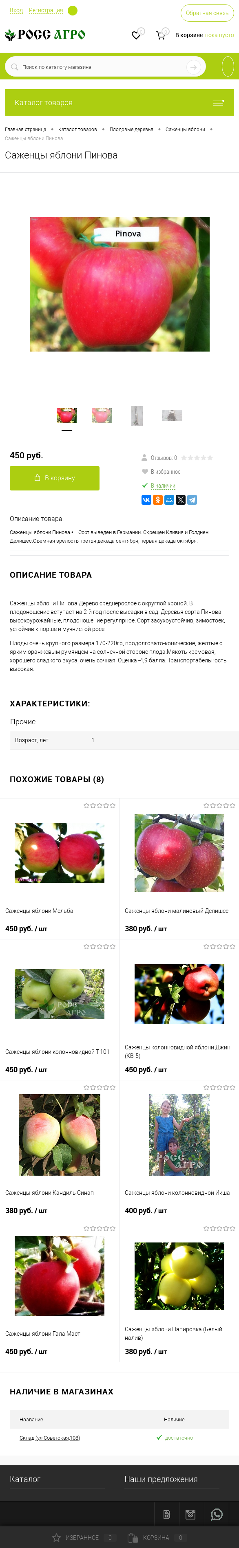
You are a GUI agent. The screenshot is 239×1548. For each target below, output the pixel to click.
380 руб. (146, 928)
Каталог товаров (119, 102)
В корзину (55, 478)
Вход (16, 10)
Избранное (84, 1538)
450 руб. (26, 455)
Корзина (157, 1538)
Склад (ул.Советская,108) (50, 1438)
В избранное (161, 471)
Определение (72, 10)
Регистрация (46, 10)
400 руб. (146, 1210)
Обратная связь (207, 13)
